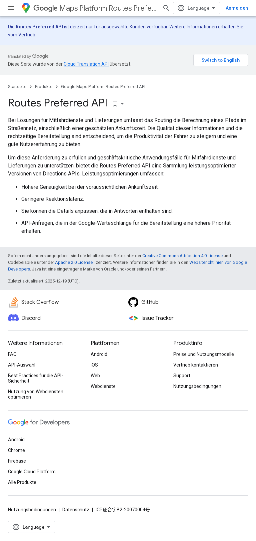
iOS (94, 365)
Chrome (16, 450)
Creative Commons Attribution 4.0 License (182, 255)
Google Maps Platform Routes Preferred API (103, 86)
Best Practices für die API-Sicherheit (35, 378)
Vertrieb (26, 34)
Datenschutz (75, 509)
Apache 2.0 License (74, 262)
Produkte (43, 86)
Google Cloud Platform (32, 471)
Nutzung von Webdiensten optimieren (35, 394)
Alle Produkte (22, 482)
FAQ (12, 354)
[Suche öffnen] (166, 8)
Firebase (17, 461)
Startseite (17, 86)
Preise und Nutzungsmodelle (203, 354)
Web (95, 375)
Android (99, 354)
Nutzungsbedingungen (197, 386)
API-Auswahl (21, 365)
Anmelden (237, 8)
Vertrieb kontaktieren (195, 365)
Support (181, 375)
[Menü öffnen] (10, 8)
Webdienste (103, 386)
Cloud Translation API (86, 64)
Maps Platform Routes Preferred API (95, 8)
